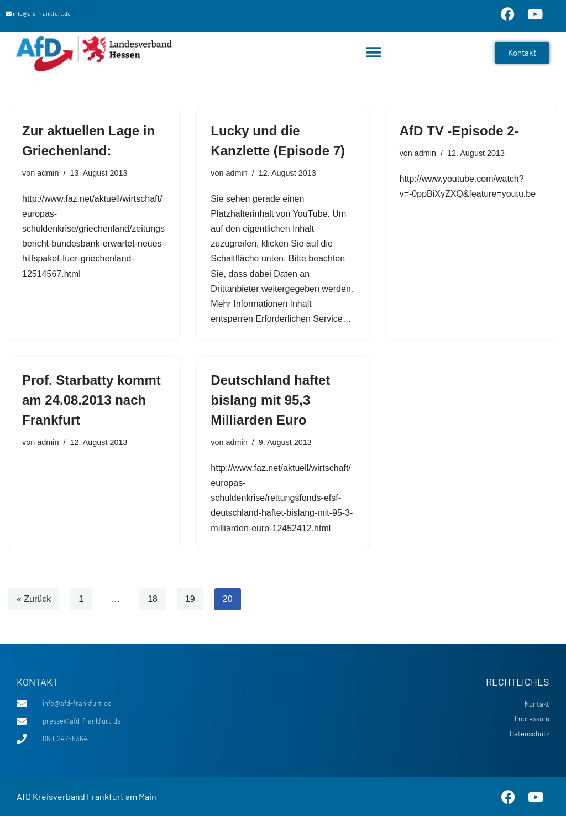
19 (190, 599)
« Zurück (34, 599)
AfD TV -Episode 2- (459, 130)
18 (153, 599)
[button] (373, 52)
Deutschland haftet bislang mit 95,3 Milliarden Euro (270, 400)
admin (48, 173)
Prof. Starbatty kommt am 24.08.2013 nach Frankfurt (91, 400)
